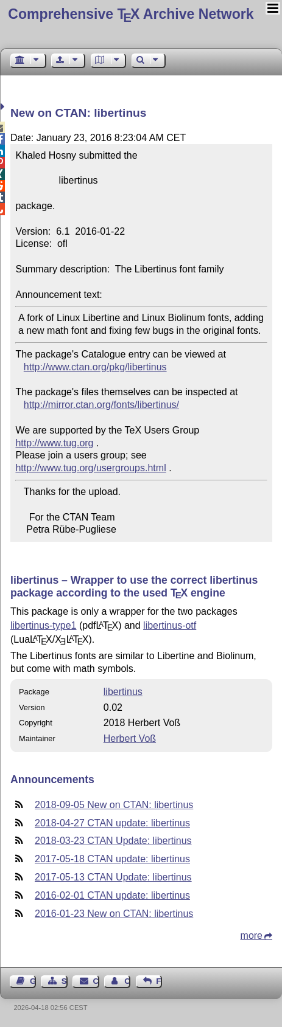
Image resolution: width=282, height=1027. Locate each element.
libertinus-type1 (43, 625)
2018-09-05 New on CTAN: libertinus (114, 805)
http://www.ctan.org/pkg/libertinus (95, 367)
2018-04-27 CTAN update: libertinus (112, 823)
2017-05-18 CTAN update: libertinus (112, 859)
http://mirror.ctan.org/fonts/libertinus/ (101, 404)
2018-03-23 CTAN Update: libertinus (113, 840)
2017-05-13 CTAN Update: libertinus (113, 877)
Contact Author (127, 981)
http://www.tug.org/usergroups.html (90, 468)
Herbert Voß (130, 738)
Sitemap (65, 981)
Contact (96, 981)
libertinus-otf (169, 625)
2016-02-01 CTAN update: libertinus (112, 895)
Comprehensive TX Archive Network (130, 14)
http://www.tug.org (54, 443)
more (252, 935)
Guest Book (33, 981)
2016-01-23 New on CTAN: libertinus (114, 913)
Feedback (159, 981)
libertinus (123, 691)
